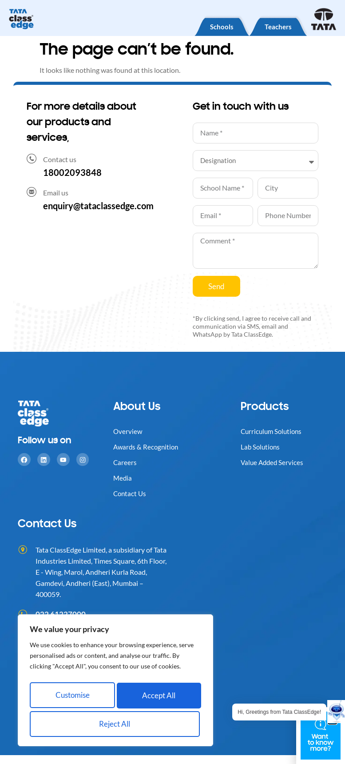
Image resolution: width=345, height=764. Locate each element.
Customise (72, 698)
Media (123, 478)
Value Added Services (273, 462)
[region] (115, 683)
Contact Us (130, 493)
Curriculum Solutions (273, 431)
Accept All (115, 723)
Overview (128, 431)
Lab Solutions (261, 446)
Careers (125, 462)
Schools (204, 25)
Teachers (272, 25)
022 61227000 (61, 614)
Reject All (157, 698)
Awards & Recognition (147, 446)
